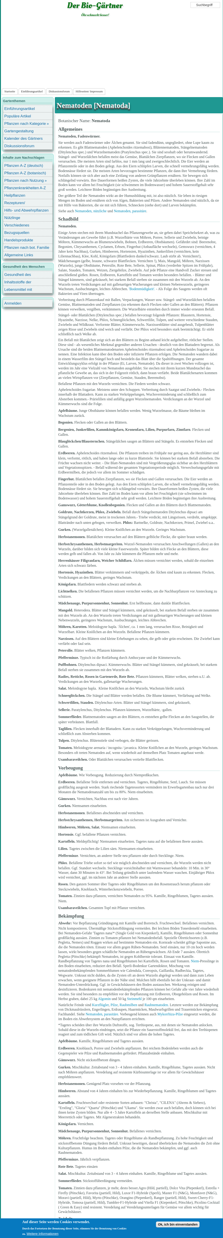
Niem (195, 961)
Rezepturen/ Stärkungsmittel (17, 203)
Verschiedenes (16, 225)
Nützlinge (12, 218)
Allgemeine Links (18, 255)
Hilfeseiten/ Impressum (89, 91)
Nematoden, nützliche (91, 211)
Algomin (104, 999)
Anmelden (12, 303)
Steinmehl (134, 999)
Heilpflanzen (14, 195)
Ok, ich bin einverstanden (177, 1224)
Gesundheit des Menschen (17, 275)
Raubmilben (128, 1005)
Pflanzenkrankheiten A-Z (25, 188)
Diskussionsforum (59, 91)
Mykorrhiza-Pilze (170, 1014)
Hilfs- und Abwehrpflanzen (26, 210)
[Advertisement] (112, 53)
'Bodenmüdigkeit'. (142, 289)
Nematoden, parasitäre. (102, 1014)
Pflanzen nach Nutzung (24, 180)
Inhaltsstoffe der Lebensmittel (17, 283)
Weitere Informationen (42, 1234)
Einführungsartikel (32, 91)
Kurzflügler (100, 1005)
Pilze (114, 1005)
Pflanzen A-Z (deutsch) (23, 165)
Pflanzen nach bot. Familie (26, 247)
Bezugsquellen (16, 233)
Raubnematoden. (156, 1005)
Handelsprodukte (18, 240)
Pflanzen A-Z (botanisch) (25, 173)
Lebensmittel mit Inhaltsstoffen (18, 290)
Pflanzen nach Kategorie (25, 123)
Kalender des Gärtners (23, 138)
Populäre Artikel (17, 116)
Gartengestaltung (19, 131)
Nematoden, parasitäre (130, 211)
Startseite (9, 91)
